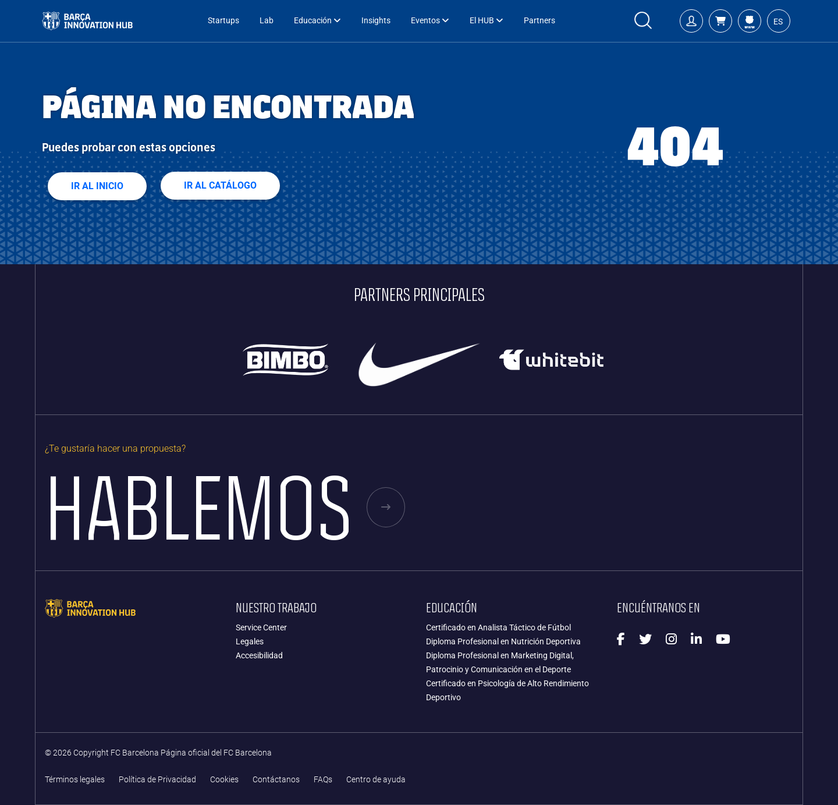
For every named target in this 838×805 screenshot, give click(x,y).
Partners (539, 21)
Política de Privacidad (157, 780)
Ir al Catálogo (220, 185)
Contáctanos (276, 780)
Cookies (224, 780)
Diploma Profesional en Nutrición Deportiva (503, 641)
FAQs (323, 780)
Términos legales (75, 780)
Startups (223, 21)
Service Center (261, 627)
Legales (250, 641)
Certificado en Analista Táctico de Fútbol (498, 627)
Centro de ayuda (376, 780)
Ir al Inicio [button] (97, 186)
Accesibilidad (259, 655)
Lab (267, 21)
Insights (375, 21)
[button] (720, 21)
